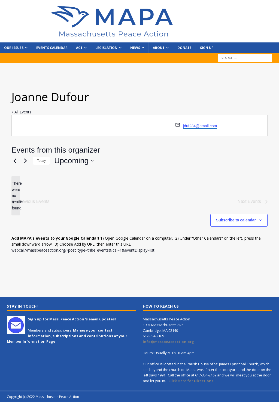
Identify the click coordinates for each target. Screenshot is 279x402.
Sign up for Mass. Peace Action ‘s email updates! (72, 319)
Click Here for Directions (190, 380)
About (159, 47)
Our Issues (13, 47)
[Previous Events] (14, 160)
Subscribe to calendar (236, 220)
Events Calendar (52, 47)
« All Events (21, 112)
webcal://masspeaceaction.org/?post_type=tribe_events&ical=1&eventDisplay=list (82, 250)
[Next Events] (25, 160)
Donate (184, 47)
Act (79, 47)
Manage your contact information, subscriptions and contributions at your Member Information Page (67, 336)
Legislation (106, 47)
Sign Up (207, 47)
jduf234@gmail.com (200, 126)
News (135, 47)
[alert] (15, 195)
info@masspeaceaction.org (168, 341)
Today (41, 161)
